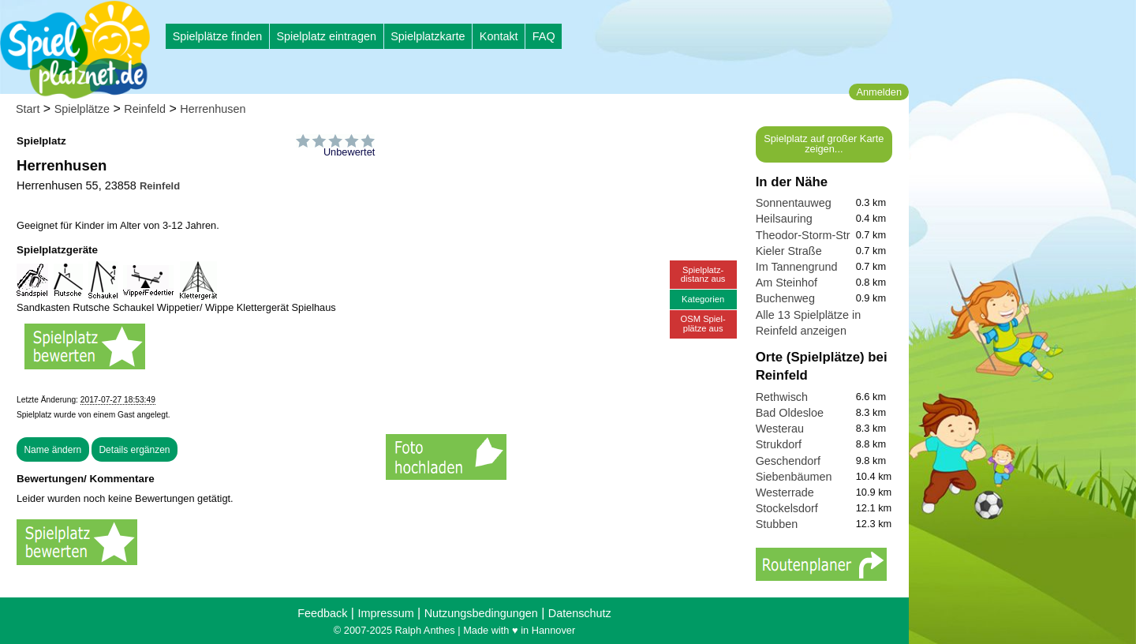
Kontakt (499, 36)
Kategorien (703, 299)
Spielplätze (82, 109)
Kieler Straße (789, 251)
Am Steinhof (786, 282)
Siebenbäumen (794, 476)
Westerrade (785, 492)
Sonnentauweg (793, 203)
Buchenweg (785, 298)
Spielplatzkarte (427, 36)
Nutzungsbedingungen (481, 613)
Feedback (322, 613)
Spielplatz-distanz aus (703, 274)
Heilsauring (784, 218)
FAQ (543, 36)
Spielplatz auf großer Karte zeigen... (824, 144)
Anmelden (879, 92)
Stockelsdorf (787, 508)
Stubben (777, 524)
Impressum (385, 613)
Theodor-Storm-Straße (813, 235)
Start (27, 109)
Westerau (780, 428)
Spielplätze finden (218, 36)
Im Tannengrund (797, 266)
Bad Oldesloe (790, 412)
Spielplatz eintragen (326, 36)
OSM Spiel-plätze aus (703, 323)
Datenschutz (579, 613)
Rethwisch (782, 397)
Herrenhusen (212, 109)
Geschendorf (788, 461)
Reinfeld (145, 109)
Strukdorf (779, 444)
